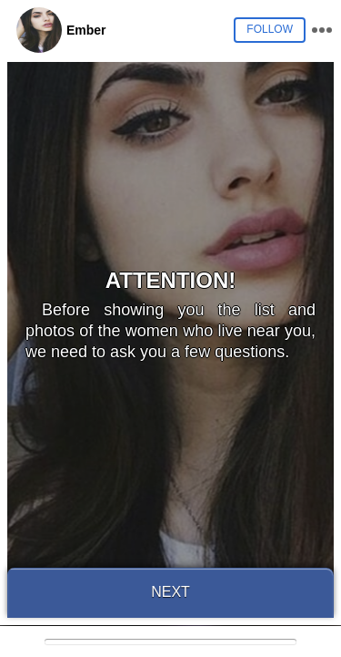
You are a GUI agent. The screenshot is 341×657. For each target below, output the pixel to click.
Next (170, 592)
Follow (269, 29)
